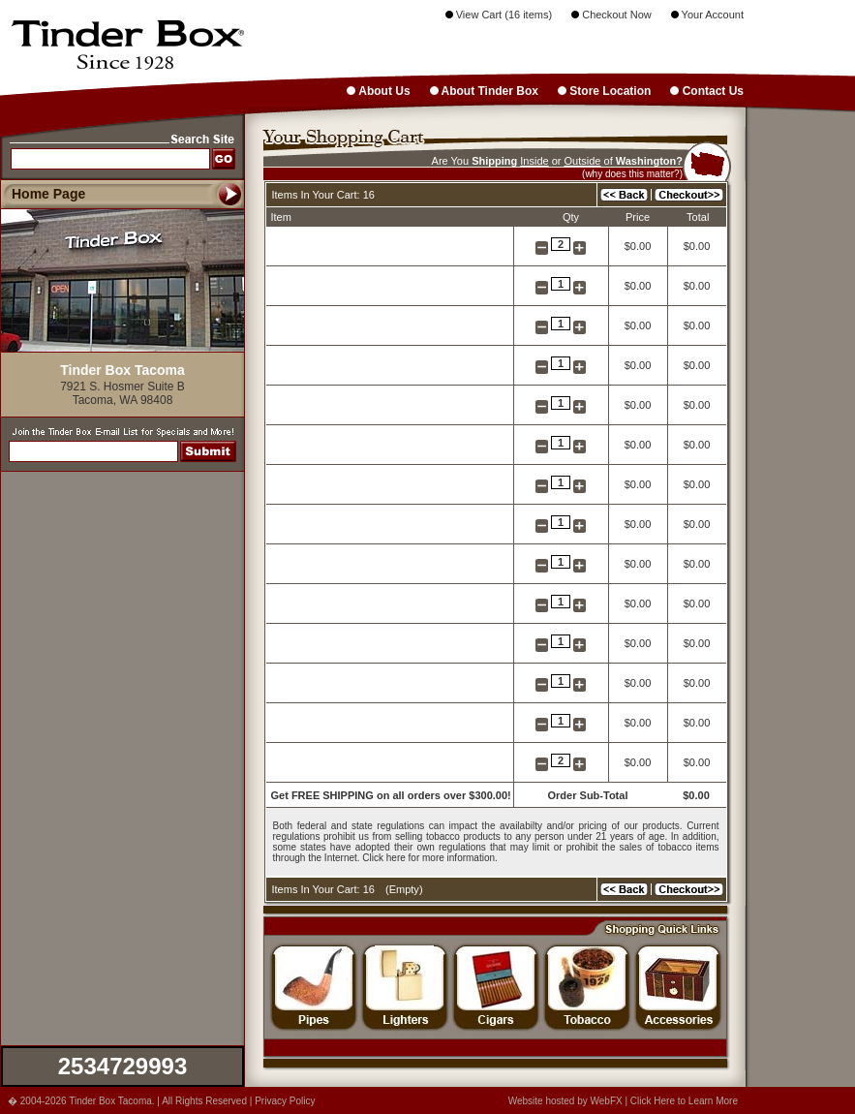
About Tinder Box (484, 91)
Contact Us (707, 91)
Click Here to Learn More (684, 1101)
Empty (404, 889)
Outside (583, 161)
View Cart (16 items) (499, 14)
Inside (534, 161)
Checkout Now (611, 14)
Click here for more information (428, 857)
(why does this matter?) (632, 174)
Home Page (48, 193)
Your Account (707, 14)
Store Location (604, 91)
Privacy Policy (285, 1101)
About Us (378, 91)
